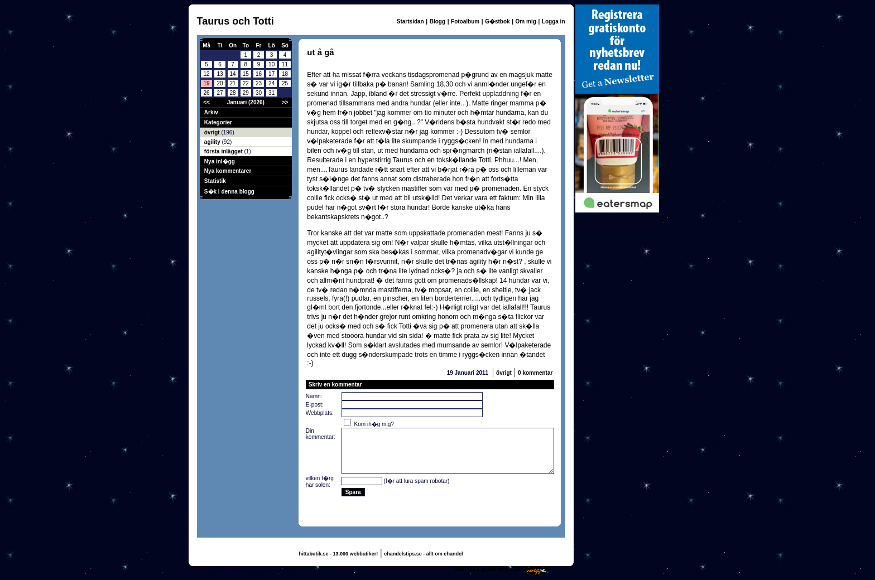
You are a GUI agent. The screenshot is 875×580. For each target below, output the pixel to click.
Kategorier (218, 122)
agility (213, 142)
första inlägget (224, 151)
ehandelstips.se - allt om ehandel (423, 554)
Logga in (553, 21)
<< (206, 102)
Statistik (215, 181)
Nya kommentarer (227, 171)
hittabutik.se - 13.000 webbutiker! (338, 554)
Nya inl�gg (219, 161)
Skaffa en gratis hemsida (488, 569)
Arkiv (211, 112)
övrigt (213, 132)
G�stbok (497, 21)
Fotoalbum (465, 21)
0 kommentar (535, 373)
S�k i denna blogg (229, 191)
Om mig (526, 21)
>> (285, 102)
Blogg (437, 21)
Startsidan (410, 21)
